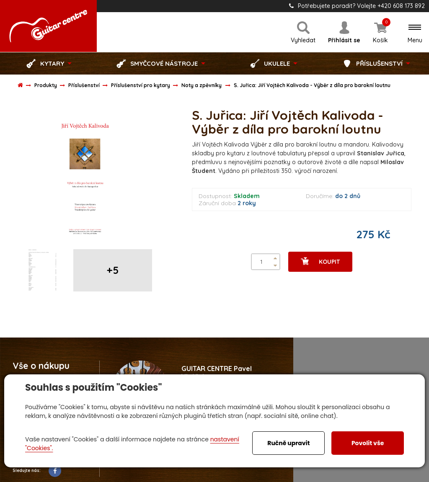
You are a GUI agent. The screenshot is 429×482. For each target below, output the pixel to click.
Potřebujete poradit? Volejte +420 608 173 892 (357, 6)
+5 (113, 270)
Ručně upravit (288, 443)
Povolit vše (367, 443)
